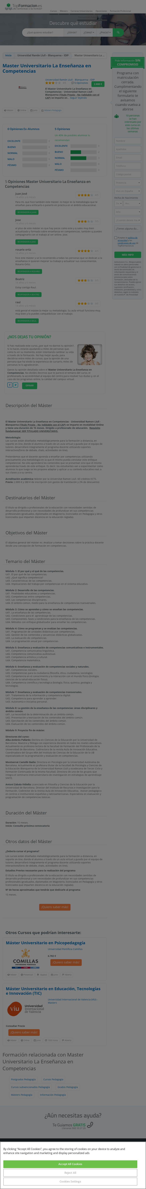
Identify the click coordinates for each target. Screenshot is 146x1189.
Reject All (70, 1173)
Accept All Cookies (70, 1164)
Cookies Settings (70, 1181)
